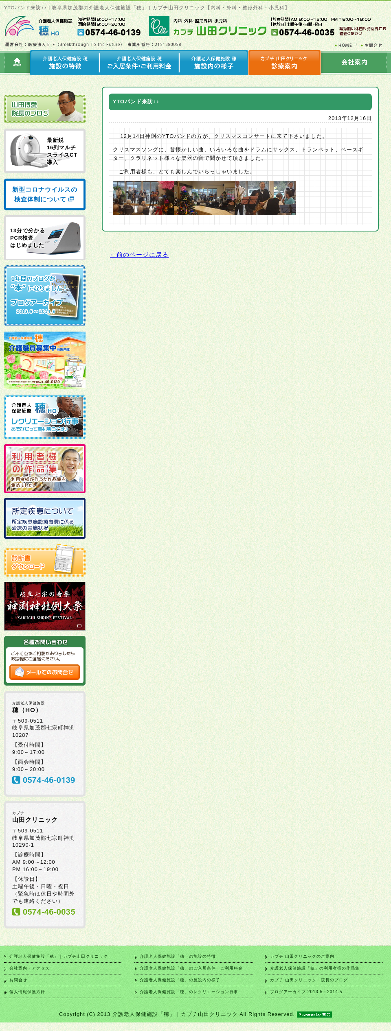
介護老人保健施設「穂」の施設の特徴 (178, 956)
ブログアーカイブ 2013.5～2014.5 (306, 991)
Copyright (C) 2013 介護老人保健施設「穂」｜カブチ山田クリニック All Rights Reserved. (195, 1014)
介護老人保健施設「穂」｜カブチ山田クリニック (58, 956)
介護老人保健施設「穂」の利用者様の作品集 (315, 968)
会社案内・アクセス (29, 968)
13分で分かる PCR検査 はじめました (27, 237)
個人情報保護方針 (27, 991)
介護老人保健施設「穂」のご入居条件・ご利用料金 (191, 968)
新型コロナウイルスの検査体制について (44, 194)
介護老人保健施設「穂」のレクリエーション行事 (189, 991)
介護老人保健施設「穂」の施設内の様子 (180, 980)
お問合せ (18, 980)
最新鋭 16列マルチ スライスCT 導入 (62, 151)
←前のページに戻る (139, 254)
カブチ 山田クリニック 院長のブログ (309, 980)
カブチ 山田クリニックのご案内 (302, 956)
